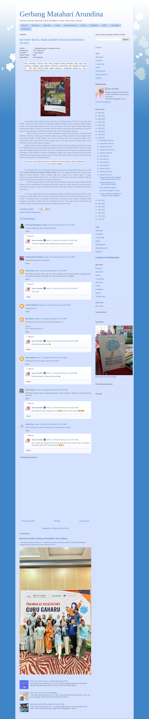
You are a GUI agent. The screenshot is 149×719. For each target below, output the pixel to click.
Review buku (36, 212)
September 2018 (106, 150)
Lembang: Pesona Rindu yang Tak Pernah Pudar (47, 704)
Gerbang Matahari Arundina (61, 14)
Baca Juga (99, 306)
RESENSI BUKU (101, 75)
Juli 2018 (103, 156)
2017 (100, 200)
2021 (100, 128)
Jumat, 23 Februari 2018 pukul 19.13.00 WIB (50, 424)
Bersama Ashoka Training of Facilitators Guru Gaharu (43, 538)
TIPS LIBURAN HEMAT (107, 187)
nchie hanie (30, 271)
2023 (100, 122)
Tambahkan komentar (28, 457)
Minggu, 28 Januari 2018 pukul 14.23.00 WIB (58, 225)
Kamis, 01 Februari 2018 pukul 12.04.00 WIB (51, 390)
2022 (100, 125)
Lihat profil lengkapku (103, 102)
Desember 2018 (106, 140)
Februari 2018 (105, 171)
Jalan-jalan (47, 25)
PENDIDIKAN (100, 71)
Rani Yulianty (31, 358)
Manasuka (99, 282)
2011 (100, 219)
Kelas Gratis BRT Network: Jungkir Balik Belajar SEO (49, 681)
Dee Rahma (30, 319)
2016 (100, 203)
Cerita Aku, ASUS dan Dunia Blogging (43, 693)
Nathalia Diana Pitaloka (34, 257)
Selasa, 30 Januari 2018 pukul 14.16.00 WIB (55, 305)
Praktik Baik (26, 29)
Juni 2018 (103, 159)
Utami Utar (30, 424)
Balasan (31, 236)
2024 (100, 119)
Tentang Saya (100, 296)
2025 (100, 116)
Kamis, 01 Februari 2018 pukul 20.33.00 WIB (62, 408)
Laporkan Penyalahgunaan (107, 257)
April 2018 (104, 165)
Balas (28, 231)
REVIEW (27, 212)
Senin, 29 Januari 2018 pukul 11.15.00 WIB (59, 257)
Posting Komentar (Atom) (60, 528)
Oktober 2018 (105, 147)
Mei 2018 (103, 162)
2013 (100, 213)
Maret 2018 (104, 168)
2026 (100, 113)
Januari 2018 (105, 175)
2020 (100, 131)
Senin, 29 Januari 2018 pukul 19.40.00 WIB (62, 288)
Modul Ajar (35, 25)
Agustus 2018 (105, 153)
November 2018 (106, 143)
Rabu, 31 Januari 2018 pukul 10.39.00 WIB (51, 358)
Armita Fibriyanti (32, 305)
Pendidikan (94, 25)
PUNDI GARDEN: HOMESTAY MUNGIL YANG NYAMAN (110, 195)
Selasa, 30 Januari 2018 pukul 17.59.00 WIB (51, 319)
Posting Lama (84, 521)
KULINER (98, 60)
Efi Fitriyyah (30, 390)
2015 (100, 207)
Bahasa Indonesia (70, 25)
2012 (100, 216)
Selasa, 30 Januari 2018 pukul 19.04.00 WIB (62, 341)
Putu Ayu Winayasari (33, 225)
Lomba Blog (115, 25)
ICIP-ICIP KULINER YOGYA (109, 191)
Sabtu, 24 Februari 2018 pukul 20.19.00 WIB (62, 440)
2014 (100, 210)
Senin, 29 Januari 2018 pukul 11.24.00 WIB (50, 271)
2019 (100, 134)
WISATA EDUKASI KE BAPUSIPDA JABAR (107, 183)
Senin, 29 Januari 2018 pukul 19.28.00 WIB (62, 240)
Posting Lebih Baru (28, 521)
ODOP (104, 25)
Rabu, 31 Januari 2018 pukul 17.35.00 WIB (62, 373)
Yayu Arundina (37, 240)
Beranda (24, 25)
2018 (100, 138)
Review (83, 25)
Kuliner (57, 25)
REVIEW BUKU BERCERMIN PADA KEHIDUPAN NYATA (110, 178)
